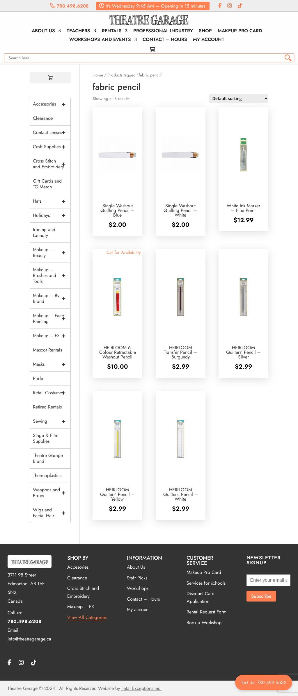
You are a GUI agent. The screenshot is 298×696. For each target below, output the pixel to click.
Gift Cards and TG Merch (47, 184)
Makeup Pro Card (240, 31)
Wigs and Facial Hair (51, 513)
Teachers (78, 31)
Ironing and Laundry (44, 232)
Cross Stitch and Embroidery (51, 164)
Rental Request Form (206, 611)
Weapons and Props (51, 493)
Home (98, 75)
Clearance (43, 118)
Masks (51, 364)
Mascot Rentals (47, 350)
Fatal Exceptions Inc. (141, 688)
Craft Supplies (51, 147)
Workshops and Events (100, 40)
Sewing (51, 421)
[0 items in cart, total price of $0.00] (50, 77)
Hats (51, 201)
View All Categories (87, 617)
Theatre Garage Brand (48, 458)
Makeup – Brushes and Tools (51, 275)
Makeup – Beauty (51, 253)
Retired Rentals (47, 407)
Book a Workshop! (205, 622)
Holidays (51, 215)
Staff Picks (137, 577)
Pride (38, 378)
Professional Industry (163, 31)
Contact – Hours (165, 40)
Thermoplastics (47, 475)
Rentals (112, 31)
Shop (205, 31)
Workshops (137, 588)
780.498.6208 (69, 6)
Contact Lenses (51, 133)
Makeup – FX (51, 336)
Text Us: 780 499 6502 (263, 682)
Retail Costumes (51, 393)
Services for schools (206, 583)
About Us (43, 31)
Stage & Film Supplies (45, 438)
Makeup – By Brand (51, 298)
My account (208, 40)
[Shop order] (238, 98)
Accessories (51, 104)
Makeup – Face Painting (51, 319)
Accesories (77, 567)
